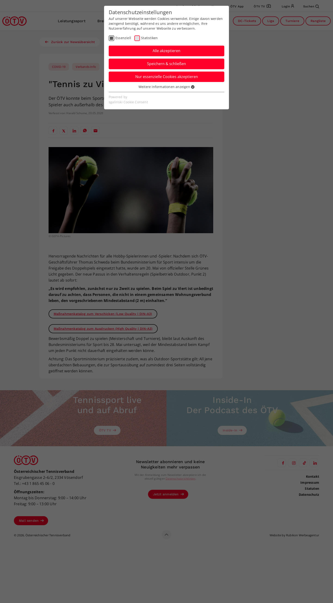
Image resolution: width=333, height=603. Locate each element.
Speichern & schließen (166, 63)
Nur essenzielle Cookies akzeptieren (166, 76)
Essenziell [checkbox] (123, 38)
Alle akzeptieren (166, 50)
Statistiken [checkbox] (149, 38)
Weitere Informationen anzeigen (166, 87)
